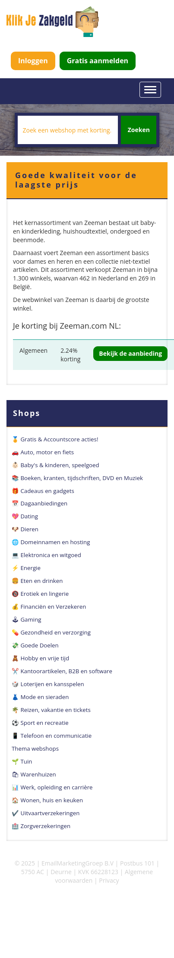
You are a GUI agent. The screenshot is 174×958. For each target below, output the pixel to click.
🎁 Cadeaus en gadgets (43, 491)
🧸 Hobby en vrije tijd (40, 658)
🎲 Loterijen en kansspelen (48, 684)
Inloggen (33, 60)
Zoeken (139, 130)
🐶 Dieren (25, 529)
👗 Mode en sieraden (40, 697)
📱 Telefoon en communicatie (52, 735)
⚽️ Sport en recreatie (40, 723)
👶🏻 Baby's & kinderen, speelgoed (55, 465)
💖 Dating (25, 516)
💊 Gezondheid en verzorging (51, 632)
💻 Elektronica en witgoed (46, 555)
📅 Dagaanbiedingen (39, 503)
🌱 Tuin (22, 761)
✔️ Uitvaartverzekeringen (45, 813)
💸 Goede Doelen (35, 645)
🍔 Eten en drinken (37, 581)
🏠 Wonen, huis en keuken (47, 800)
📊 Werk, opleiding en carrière (52, 787)
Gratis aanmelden (97, 60)
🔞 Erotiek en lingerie (40, 594)
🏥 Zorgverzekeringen (41, 826)
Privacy (109, 880)
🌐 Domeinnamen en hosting (51, 542)
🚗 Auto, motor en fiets (43, 452)
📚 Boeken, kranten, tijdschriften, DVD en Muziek (77, 478)
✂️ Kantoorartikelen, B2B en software (62, 671)
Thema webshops (35, 748)
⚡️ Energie (26, 568)
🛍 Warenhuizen (34, 774)
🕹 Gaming (26, 619)
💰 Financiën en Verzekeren (49, 606)
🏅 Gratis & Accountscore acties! (55, 439)
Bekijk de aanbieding (130, 353)
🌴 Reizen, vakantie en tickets (51, 710)
